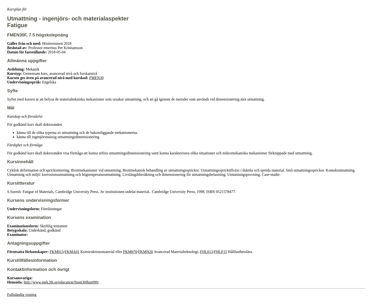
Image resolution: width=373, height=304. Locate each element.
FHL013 (206, 252)
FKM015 (57, 252)
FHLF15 (220, 252)
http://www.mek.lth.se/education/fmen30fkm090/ (61, 282)
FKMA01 (72, 252)
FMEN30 (96, 78)
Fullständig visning (21, 295)
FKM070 (130, 252)
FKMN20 (145, 252)
